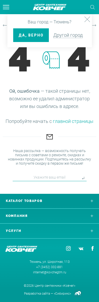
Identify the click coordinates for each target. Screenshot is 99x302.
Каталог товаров (49, 201)
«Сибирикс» (62, 293)
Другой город (68, 35)
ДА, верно (31, 35)
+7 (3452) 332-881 (49, 267)
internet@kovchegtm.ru (49, 272)
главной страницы (73, 121)
